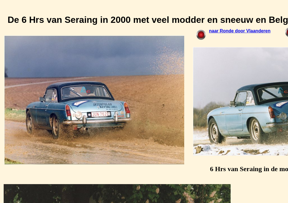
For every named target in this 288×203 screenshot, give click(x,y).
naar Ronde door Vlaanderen (240, 30)
